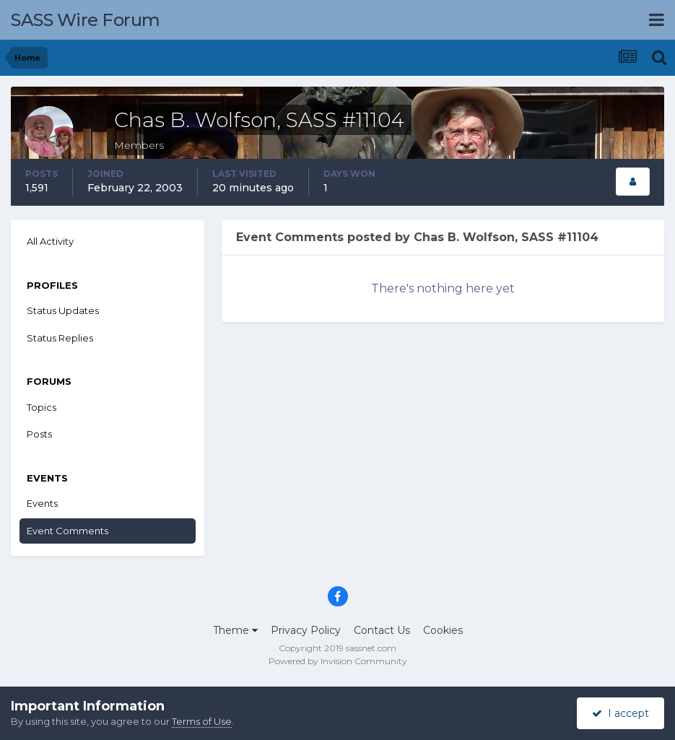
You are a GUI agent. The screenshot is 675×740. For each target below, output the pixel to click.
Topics (41, 407)
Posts (39, 434)
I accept (620, 713)
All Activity (50, 241)
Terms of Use (202, 721)
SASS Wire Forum (85, 19)
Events (42, 503)
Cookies (443, 630)
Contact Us (382, 630)
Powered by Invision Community (338, 661)
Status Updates (63, 310)
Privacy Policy (306, 630)
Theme (235, 630)
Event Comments (67, 530)
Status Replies (60, 338)
